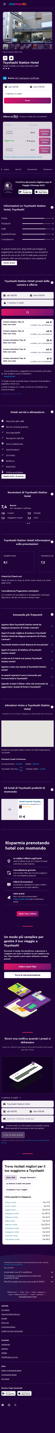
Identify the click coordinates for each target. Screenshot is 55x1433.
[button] (4, 4)
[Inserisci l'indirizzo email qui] (30, 1119)
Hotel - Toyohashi (37, 1294)
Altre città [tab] (10, 1178)
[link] (27, 913)
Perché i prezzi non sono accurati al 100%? (29, 1281)
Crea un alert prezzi (21, 899)
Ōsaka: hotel (10, 1210)
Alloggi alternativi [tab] (28, 1178)
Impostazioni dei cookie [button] (11, 394)
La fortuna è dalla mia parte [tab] (18, 1184)
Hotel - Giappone (38, 1292)
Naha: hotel (10, 1221)
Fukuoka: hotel (11, 1236)
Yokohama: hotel (12, 1239)
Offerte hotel (12, 1292)
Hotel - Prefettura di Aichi (17, 1294)
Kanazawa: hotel (12, 1232)
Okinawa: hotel (11, 1217)
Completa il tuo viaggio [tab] (16, 1190)
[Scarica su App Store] (24, 1393)
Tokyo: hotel (10, 1202)
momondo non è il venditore (29, 1272)
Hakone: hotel (11, 1225)
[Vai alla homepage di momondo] (17, 4)
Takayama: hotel (12, 1214)
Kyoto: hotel (10, 1206)
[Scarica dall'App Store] (41, 192)
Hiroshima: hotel (12, 1228)
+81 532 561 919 (10, 74)
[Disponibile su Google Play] (25, 192)
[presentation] (41, 192)
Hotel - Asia (24, 1292)
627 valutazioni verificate (27, 78)
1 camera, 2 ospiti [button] (13, 94)
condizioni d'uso (31, 1140)
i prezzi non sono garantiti (13, 1264)
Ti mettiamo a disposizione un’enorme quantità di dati (29, 1277)
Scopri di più (9, 376)
